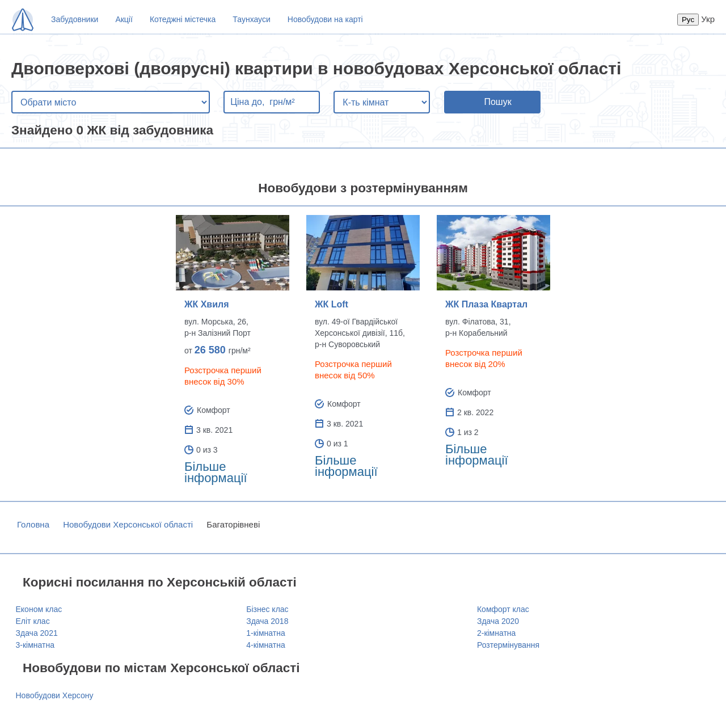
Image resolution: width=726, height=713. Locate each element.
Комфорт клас (503, 609)
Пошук (497, 102)
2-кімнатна (496, 633)
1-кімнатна (265, 633)
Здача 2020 (498, 621)
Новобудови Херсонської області (128, 524)
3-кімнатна (35, 644)
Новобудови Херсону (55, 695)
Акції (123, 19)
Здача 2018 (267, 621)
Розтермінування (508, 644)
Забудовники (74, 19)
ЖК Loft (331, 304)
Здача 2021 (37, 633)
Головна (33, 524)
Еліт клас (33, 621)
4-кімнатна (265, 644)
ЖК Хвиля (206, 304)
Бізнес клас (267, 609)
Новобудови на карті (325, 19)
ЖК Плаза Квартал (486, 304)
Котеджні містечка (183, 19)
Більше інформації (215, 472)
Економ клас (39, 609)
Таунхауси (251, 19)
